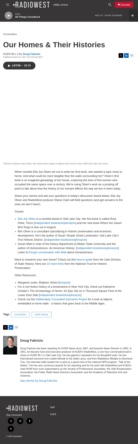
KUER (53, 414)
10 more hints (55, 263)
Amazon (70, 223)
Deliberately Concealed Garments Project (61, 299)
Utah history (41, 314)
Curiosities (10, 34)
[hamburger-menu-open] (8, 5)
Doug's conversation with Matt (47, 252)
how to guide (84, 259)
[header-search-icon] (110, 4)
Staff (52, 407)
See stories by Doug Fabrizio (38, 380)
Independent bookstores (49, 223)
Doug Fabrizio (31, 54)
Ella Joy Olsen (27, 218)
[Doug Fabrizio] (10, 345)
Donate (125, 4)
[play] (8, 15)
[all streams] (133, 15)
